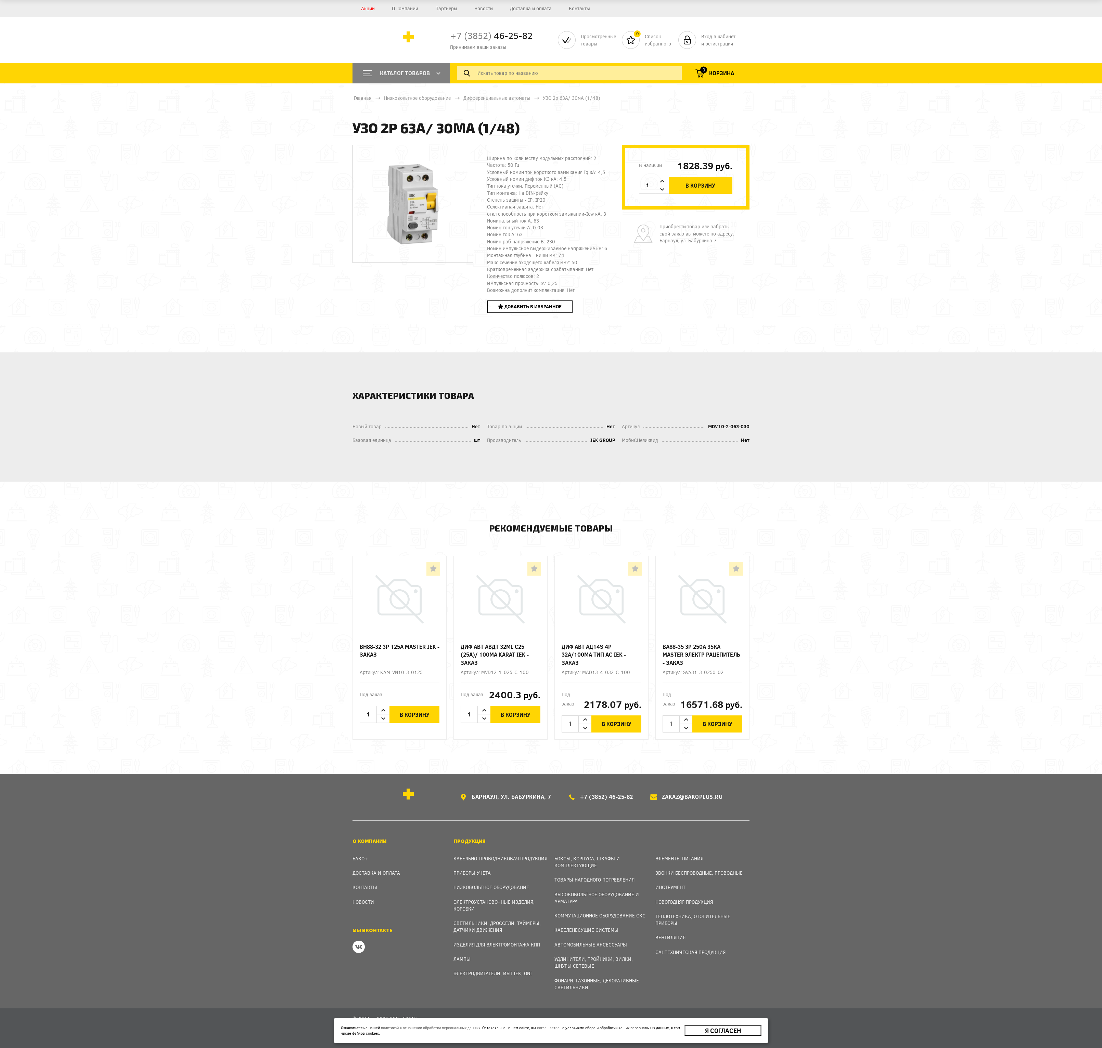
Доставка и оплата (531, 8)
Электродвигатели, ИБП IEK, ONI (492, 973)
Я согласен (723, 1030)
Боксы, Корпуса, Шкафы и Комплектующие (587, 862)
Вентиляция (670, 937)
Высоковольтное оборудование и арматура (596, 897)
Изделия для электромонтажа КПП (496, 944)
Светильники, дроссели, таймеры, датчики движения (497, 926)
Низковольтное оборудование (417, 98)
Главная (362, 98)
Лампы (462, 959)
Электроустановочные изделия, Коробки (494, 905)
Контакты (579, 8)
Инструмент (670, 887)
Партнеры (446, 8)
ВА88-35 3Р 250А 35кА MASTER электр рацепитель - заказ (701, 654)
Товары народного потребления (594, 879)
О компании (405, 8)
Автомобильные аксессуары (590, 944)
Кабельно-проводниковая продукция (500, 858)
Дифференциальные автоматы (496, 98)
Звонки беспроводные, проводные (699, 873)
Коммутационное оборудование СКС (599, 915)
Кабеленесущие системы (586, 930)
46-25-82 (491, 35)
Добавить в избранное (530, 306)
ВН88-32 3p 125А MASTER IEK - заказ (399, 650)
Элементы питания (679, 858)
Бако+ (360, 858)
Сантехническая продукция (690, 952)
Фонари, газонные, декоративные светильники (596, 984)
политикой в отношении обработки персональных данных (430, 1027)
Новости (483, 8)
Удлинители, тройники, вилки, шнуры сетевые (593, 962)
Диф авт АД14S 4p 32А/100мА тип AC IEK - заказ (594, 654)
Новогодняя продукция (684, 902)
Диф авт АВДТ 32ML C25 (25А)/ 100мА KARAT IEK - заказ (495, 654)
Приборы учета (472, 873)
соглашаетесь (549, 1027)
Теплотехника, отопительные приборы (692, 919)
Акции (368, 8)
